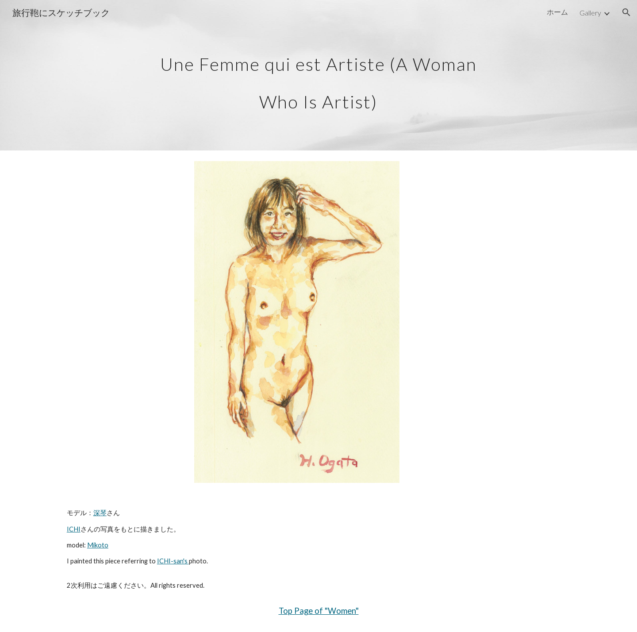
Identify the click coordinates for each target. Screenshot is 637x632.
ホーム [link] (557, 12)
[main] (318, 75)
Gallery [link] (590, 12)
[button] (626, 12)
